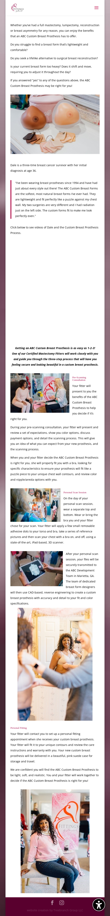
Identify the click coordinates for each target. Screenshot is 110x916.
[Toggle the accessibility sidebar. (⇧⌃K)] (99, 904)
